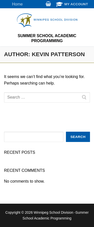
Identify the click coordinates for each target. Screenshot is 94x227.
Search (77, 137)
